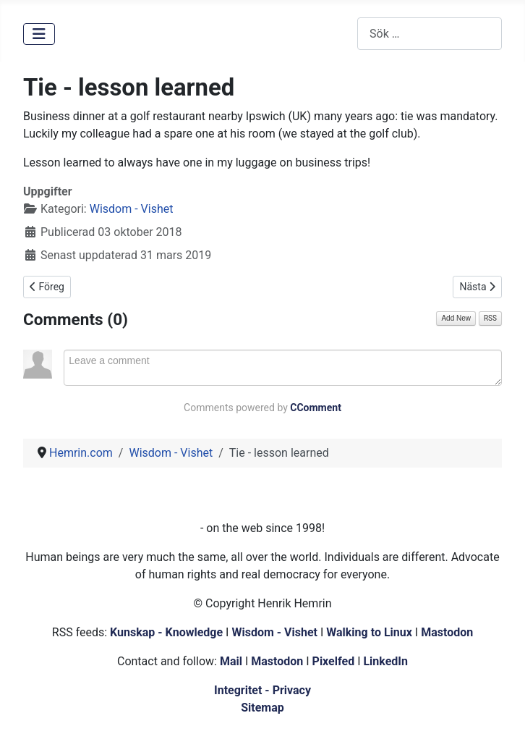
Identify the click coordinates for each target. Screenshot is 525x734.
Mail (231, 661)
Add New (456, 318)
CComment (315, 407)
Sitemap (262, 707)
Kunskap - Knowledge (166, 632)
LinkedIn (385, 661)
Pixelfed (333, 661)
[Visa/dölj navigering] (39, 34)
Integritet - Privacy (262, 690)
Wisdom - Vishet (132, 209)
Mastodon (447, 632)
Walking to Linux (370, 632)
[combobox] (429, 33)
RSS (490, 318)
